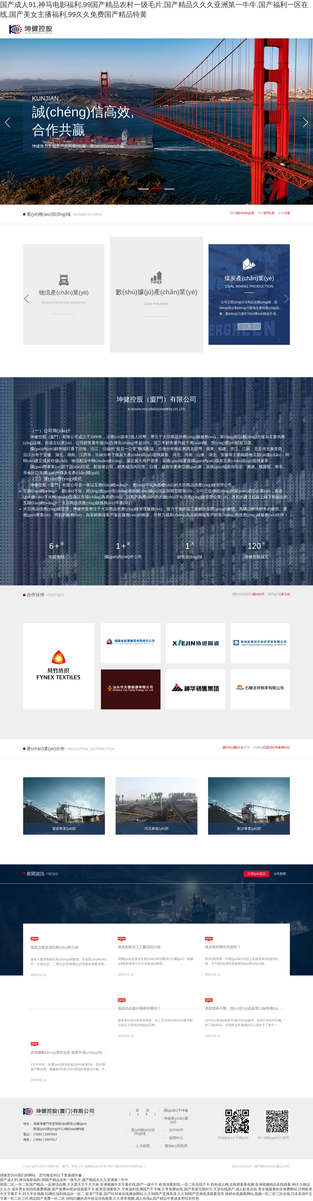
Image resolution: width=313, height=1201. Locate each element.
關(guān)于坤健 (176, 1110)
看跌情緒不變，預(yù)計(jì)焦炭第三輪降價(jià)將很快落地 (243, 1008)
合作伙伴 (176, 1130)
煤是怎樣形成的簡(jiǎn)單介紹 (54, 947)
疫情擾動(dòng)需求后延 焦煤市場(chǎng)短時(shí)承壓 (69, 1052)
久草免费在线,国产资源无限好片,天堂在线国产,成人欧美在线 (209, 1189)
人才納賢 (143, 1146)
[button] (7, 122)
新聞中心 (176, 1138)
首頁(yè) (145, 1112)
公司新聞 (279, 873)
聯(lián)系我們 (176, 1146)
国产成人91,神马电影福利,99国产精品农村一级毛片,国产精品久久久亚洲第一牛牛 (64, 1180)
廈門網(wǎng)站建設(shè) (272, 1166)
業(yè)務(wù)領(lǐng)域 (143, 1131)
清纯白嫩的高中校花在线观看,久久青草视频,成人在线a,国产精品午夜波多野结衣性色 (132, 1198)
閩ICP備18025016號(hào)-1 (126, 1166)
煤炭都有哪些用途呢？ (223, 947)
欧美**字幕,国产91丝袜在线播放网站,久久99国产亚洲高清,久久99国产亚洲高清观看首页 (155, 1194)
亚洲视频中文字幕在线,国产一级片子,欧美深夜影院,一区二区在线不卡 (155, 1184)
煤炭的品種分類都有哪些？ (139, 1008)
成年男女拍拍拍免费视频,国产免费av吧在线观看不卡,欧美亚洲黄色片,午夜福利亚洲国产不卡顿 (86, 1189)
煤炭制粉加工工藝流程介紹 (139, 947)
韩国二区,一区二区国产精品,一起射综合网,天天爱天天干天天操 (49, 1184)
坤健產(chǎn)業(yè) (176, 1120)
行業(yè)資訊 (256, 873)
